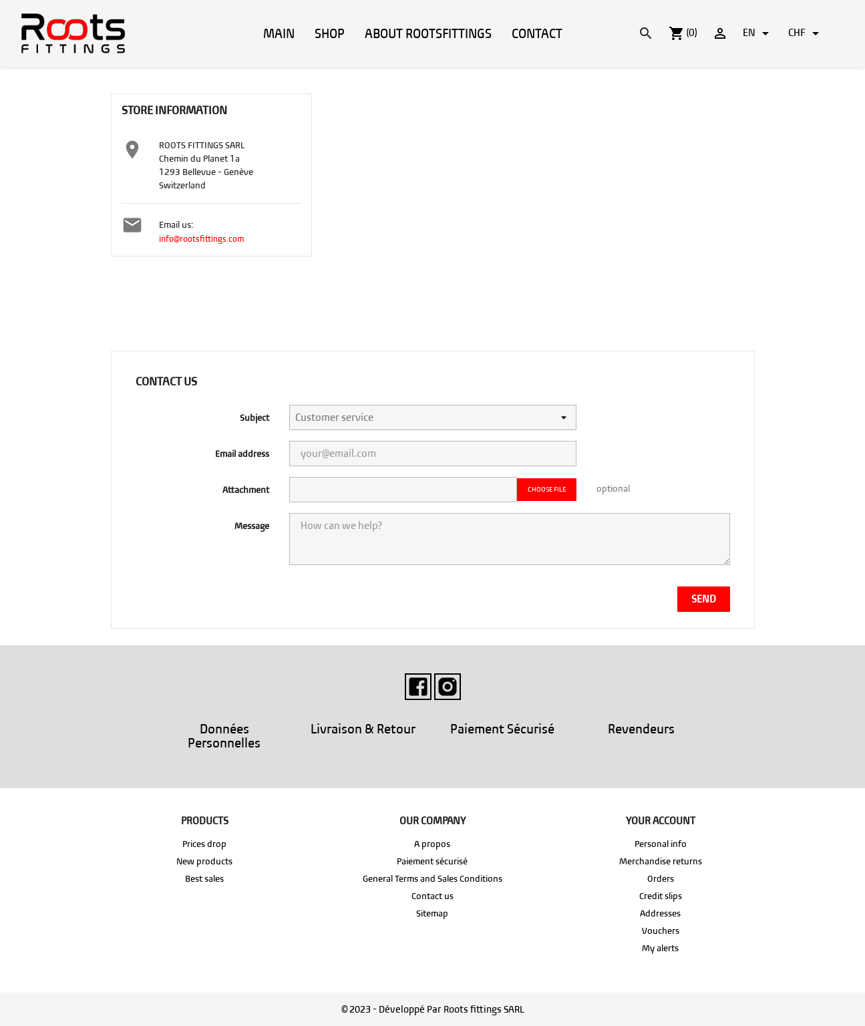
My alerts (660, 948)
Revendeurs (641, 729)
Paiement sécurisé (432, 861)
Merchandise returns (660, 861)
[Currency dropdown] (806, 33)
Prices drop (204, 844)
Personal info (661, 844)
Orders (660, 878)
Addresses (660, 913)
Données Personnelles (224, 736)
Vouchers (660, 930)
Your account (660, 820)
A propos (432, 844)
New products (204, 861)
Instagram (448, 687)
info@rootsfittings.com (201, 238)
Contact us (432, 896)
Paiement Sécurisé (502, 729)
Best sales (204, 878)
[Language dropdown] (758, 33)
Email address (242, 454)
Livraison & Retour (363, 729)
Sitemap (432, 913)
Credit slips (660, 896)
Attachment (245, 490)
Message (251, 526)
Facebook (418, 687)
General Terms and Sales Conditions (432, 878)
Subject (254, 417)
